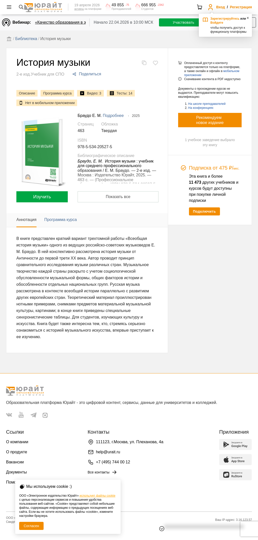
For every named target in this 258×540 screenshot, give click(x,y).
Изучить (42, 196)
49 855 (118, 5)
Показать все (118, 197)
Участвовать (183, 22)
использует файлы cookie (97, 495)
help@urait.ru (108, 452)
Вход (220, 7)
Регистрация (241, 7)
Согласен (31, 526)
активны (79, 9)
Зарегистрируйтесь (225, 18)
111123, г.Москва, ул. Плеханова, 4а (130, 442)
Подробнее (113, 115)
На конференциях (200, 108)
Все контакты (103, 472)
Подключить (204, 211)
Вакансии (15, 462)
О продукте (16, 452)
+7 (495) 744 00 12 (113, 462)
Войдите (216, 22)
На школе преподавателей (206, 104)
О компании (17, 442)
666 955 (148, 5)
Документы (16, 472)
